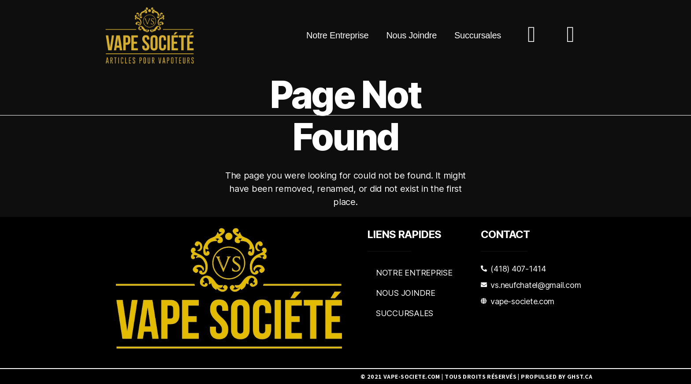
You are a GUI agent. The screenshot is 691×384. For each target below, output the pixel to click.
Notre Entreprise (337, 35)
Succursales (477, 35)
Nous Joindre (411, 35)
